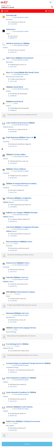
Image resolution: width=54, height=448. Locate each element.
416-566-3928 (13, 300)
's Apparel (8, 202)
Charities (5, 382)
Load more (27, 444)
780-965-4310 (13, 372)
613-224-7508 (13, 24)
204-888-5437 (13, 95)
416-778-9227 (13, 322)
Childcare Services (8, 127)
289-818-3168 (13, 221)
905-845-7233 (13, 415)
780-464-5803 (13, 131)
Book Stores (9, 19)
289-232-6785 (13, 430)
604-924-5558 (13, 250)
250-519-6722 (13, 386)
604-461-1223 (13, 192)
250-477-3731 (13, 271)
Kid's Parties (9, 62)
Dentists (5, 47)
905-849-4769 (13, 177)
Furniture (5, 158)
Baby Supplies (10, 425)
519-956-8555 (13, 207)
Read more (34, 114)
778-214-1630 (13, 81)
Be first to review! (23, 17)
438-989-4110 (13, 38)
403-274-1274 (13, 146)
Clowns (8, 296)
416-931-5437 (13, 66)
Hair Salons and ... (11, 317)
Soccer (8, 33)
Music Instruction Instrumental (14, 76)
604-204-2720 (13, 286)
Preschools (6, 141)
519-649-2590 (13, 163)
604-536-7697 (13, 52)
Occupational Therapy (12, 367)
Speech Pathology (11, 332)
